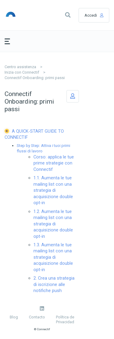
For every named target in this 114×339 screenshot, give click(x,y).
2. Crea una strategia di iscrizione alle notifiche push (53, 284)
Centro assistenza (20, 67)
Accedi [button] (91, 15)
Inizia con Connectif (22, 72)
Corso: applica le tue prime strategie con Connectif (53, 163)
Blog (14, 317)
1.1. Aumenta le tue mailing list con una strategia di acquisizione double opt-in (53, 190)
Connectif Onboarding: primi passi (35, 77)
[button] (68, 15)
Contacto (37, 317)
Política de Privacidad (65, 319)
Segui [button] (72, 96)
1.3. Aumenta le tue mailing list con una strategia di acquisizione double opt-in (53, 257)
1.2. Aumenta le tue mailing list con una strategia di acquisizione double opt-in (53, 224)
